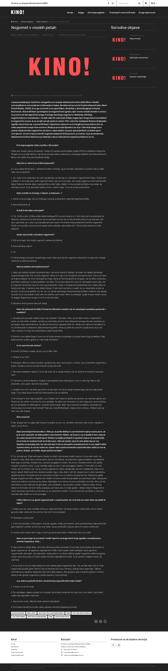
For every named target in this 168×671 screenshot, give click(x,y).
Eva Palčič (134, 73)
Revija (64, 12)
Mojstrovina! (136, 38)
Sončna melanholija (139, 76)
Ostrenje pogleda (91, 12)
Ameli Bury (35, 613)
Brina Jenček (17, 35)
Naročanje (15, 647)
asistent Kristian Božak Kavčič (57, 613)
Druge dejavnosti (146, 12)
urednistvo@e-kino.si (72, 652)
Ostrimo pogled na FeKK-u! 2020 (75, 35)
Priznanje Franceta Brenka (120, 12)
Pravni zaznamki (17, 652)
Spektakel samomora (140, 57)
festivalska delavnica (92, 613)
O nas (13, 644)
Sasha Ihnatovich (70, 618)
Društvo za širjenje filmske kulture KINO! (29, 3)
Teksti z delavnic (43, 22)
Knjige (75, 12)
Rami (57, 618)
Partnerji (14, 650)
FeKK (77, 613)
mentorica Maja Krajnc (41, 618)
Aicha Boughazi (19, 613)
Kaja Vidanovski (32, 35)
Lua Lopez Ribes (19, 618)
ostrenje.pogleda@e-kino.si (74, 655)
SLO (153, 3)
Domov (14, 22)
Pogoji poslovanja (17, 655)
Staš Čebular (135, 54)
